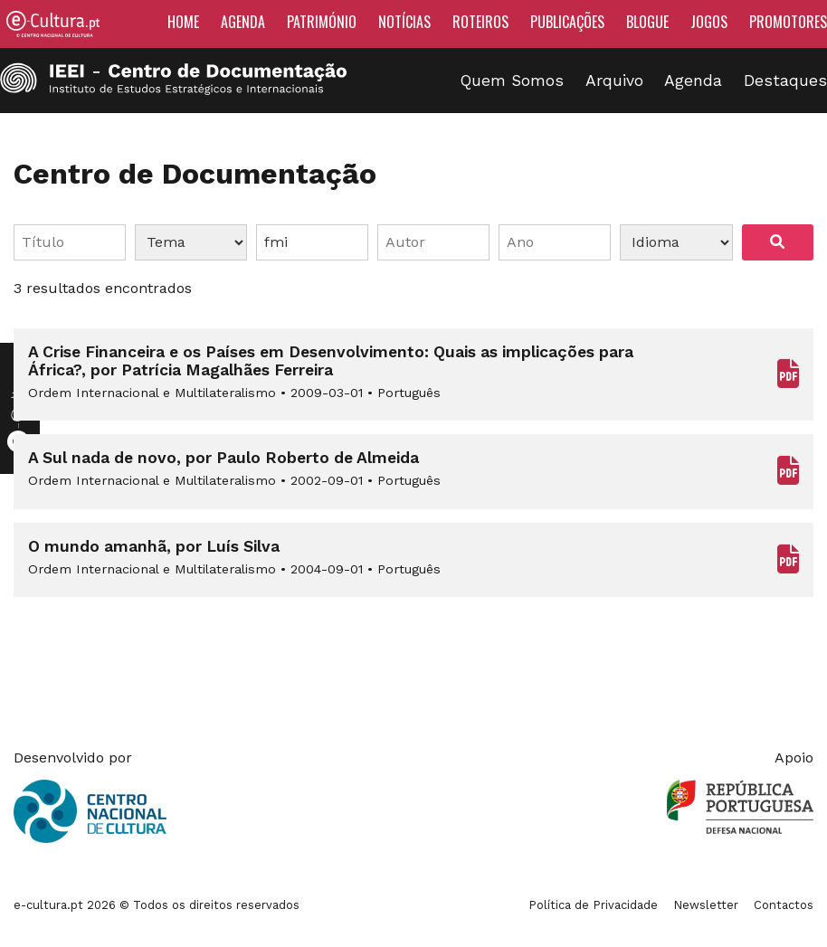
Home (183, 22)
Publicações (567, 22)
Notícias (404, 22)
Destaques (785, 80)
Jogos (708, 22)
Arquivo (614, 80)
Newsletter (705, 905)
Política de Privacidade (593, 905)
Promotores (788, 22)
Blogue (647, 22)
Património (321, 22)
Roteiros (480, 22)
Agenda (243, 22)
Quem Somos (512, 80)
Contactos (783, 905)
